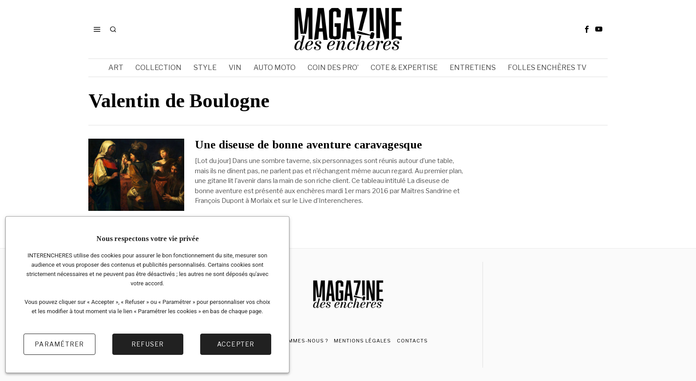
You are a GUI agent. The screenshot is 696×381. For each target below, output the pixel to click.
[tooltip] (586, 29)
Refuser (147, 344)
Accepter (236, 344)
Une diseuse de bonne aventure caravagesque (308, 145)
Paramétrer (59, 344)
